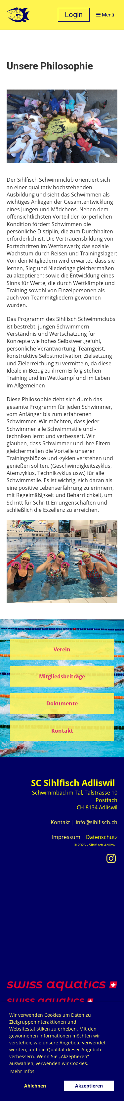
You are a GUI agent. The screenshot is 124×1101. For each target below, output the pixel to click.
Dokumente (62, 703)
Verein (62, 649)
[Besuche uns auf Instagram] (111, 858)
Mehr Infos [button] (22, 1071)
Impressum (66, 837)
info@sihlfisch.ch (96, 822)
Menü (105, 15)
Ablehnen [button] (35, 1086)
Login (74, 15)
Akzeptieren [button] (89, 1086)
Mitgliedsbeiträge (62, 676)
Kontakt (62, 730)
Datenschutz (101, 837)
